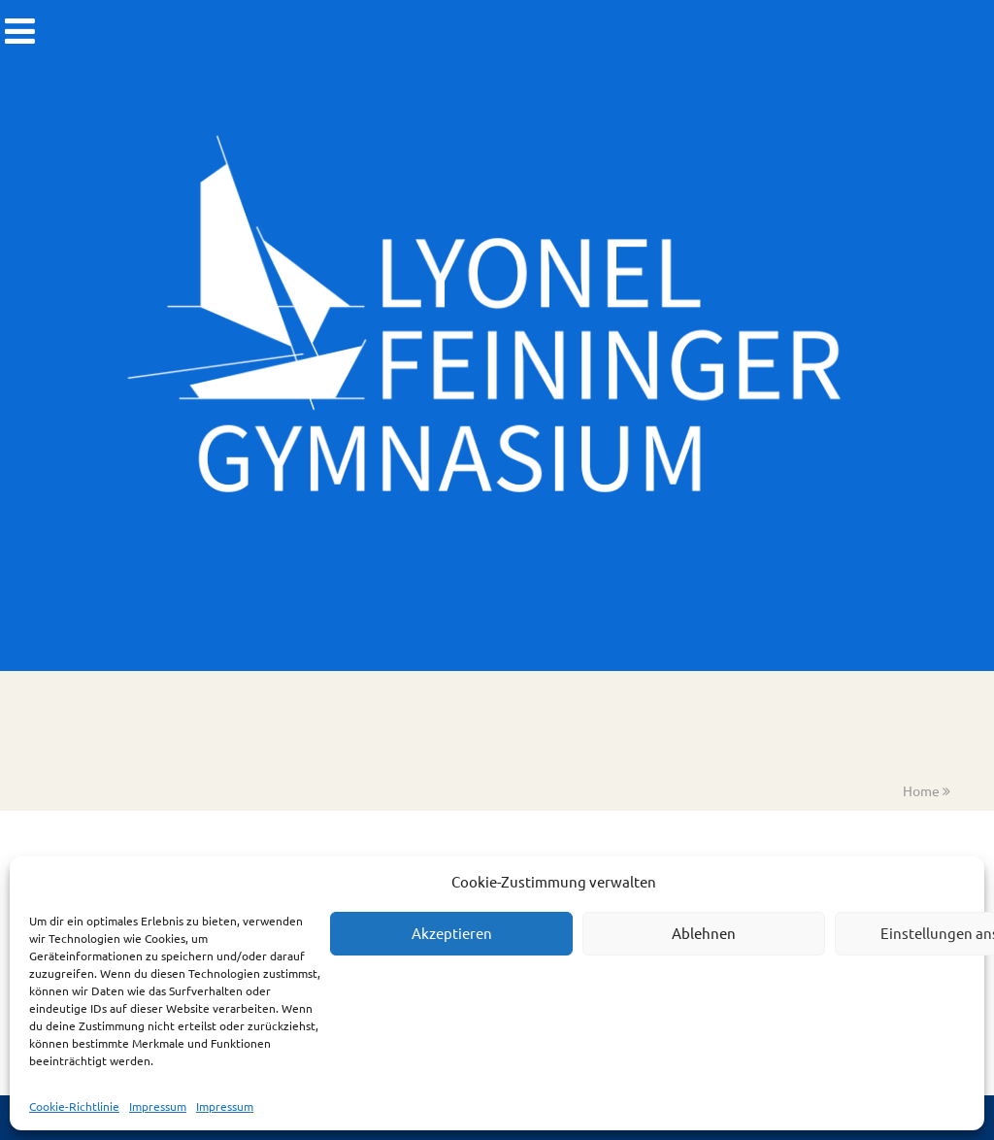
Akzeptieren (452, 932)
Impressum (157, 1106)
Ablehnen (704, 932)
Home (921, 790)
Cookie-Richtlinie (74, 1106)
